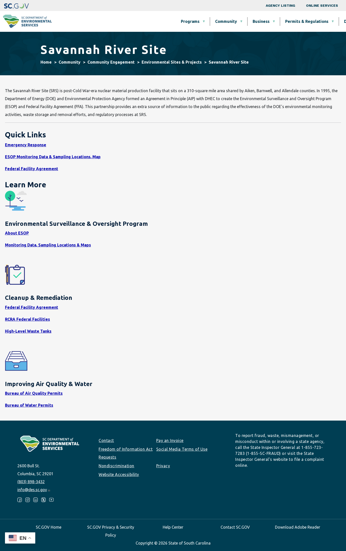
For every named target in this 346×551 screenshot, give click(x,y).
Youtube (51, 500)
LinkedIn (35, 500)
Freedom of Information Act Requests (126, 453)
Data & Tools (272, 21)
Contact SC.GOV (235, 527)
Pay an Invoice (170, 440)
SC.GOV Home (48, 527)
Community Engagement (111, 62)
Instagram (27, 500)
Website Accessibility (119, 474)
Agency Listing (280, 5)
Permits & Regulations (222, 21)
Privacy (163, 466)
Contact (106, 440)
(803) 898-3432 (31, 481)
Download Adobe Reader (297, 527)
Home (46, 62)
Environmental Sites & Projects (172, 62)
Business (176, 21)
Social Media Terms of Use (182, 449)
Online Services (322, 5)
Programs (106, 21)
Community (142, 21)
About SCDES (313, 21)
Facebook (19, 500)
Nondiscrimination (116, 466)
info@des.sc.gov (33, 489)
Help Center (173, 527)
